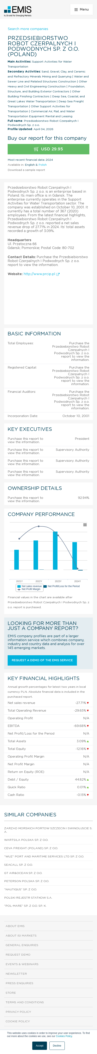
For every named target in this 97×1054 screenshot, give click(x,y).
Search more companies (28, 29)
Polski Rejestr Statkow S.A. (28, 897)
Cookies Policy (64, 1036)
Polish (42, 164)
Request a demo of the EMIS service (42, 660)
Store (11, 992)
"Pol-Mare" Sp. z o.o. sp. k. (25, 905)
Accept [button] (39, 1045)
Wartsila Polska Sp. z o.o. (26, 840)
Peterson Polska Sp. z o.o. (26, 881)
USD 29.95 (48, 149)
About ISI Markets (21, 935)
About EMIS (15, 926)
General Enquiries (22, 945)
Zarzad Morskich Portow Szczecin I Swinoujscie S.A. (48, 830)
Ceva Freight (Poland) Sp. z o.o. (31, 848)
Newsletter (16, 973)
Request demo (18, 954)
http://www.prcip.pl (42, 274)
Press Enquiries (19, 983)
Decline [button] (57, 1045)
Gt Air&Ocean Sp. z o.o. (23, 873)
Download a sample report (26, 170)
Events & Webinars (22, 964)
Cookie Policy (18, 1021)
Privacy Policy (18, 1011)
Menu (81, 9)
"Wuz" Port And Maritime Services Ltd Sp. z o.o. (44, 856)
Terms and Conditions (25, 1002)
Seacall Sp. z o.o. (18, 864)
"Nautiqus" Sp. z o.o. (20, 889)
